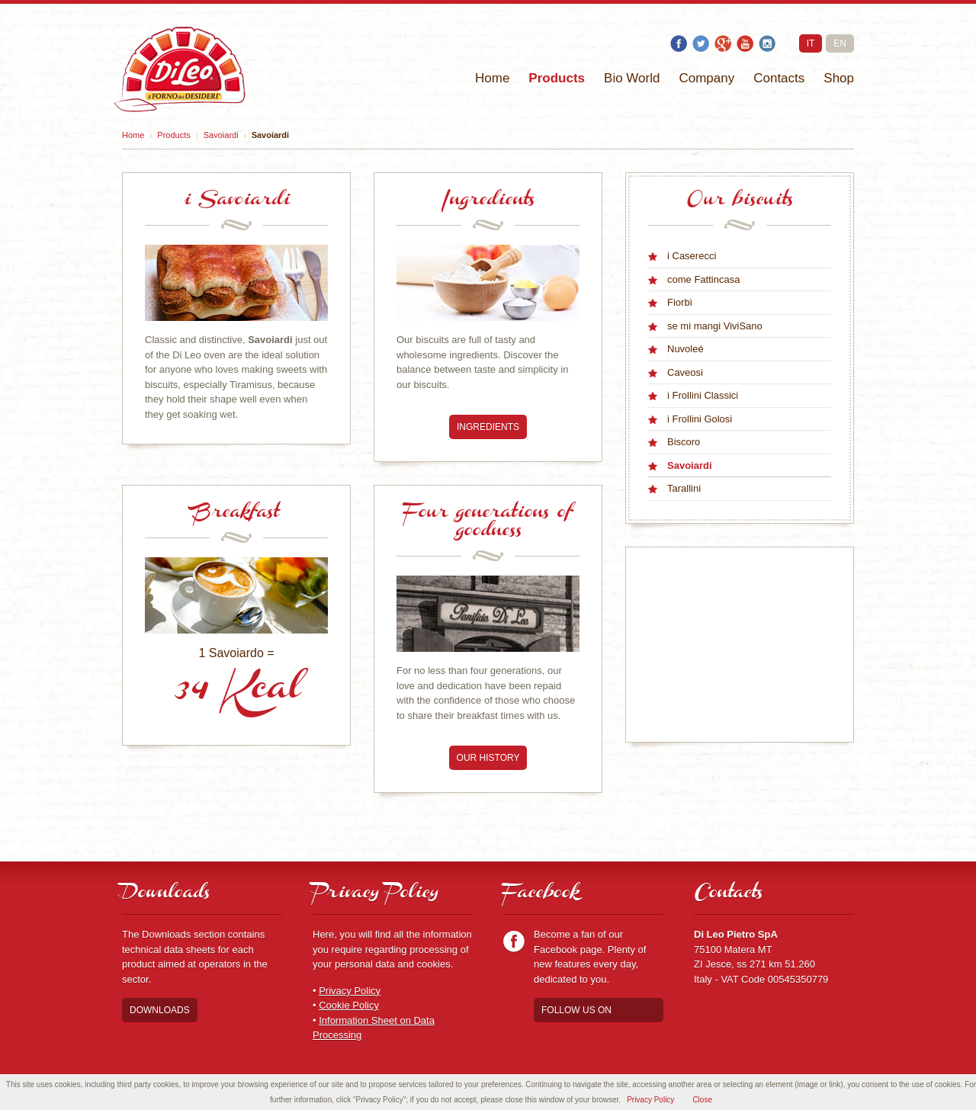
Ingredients (488, 427)
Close (702, 1100)
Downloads (160, 1010)
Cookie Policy (349, 1005)
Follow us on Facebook (576, 1013)
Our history (488, 757)
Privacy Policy (349, 990)
